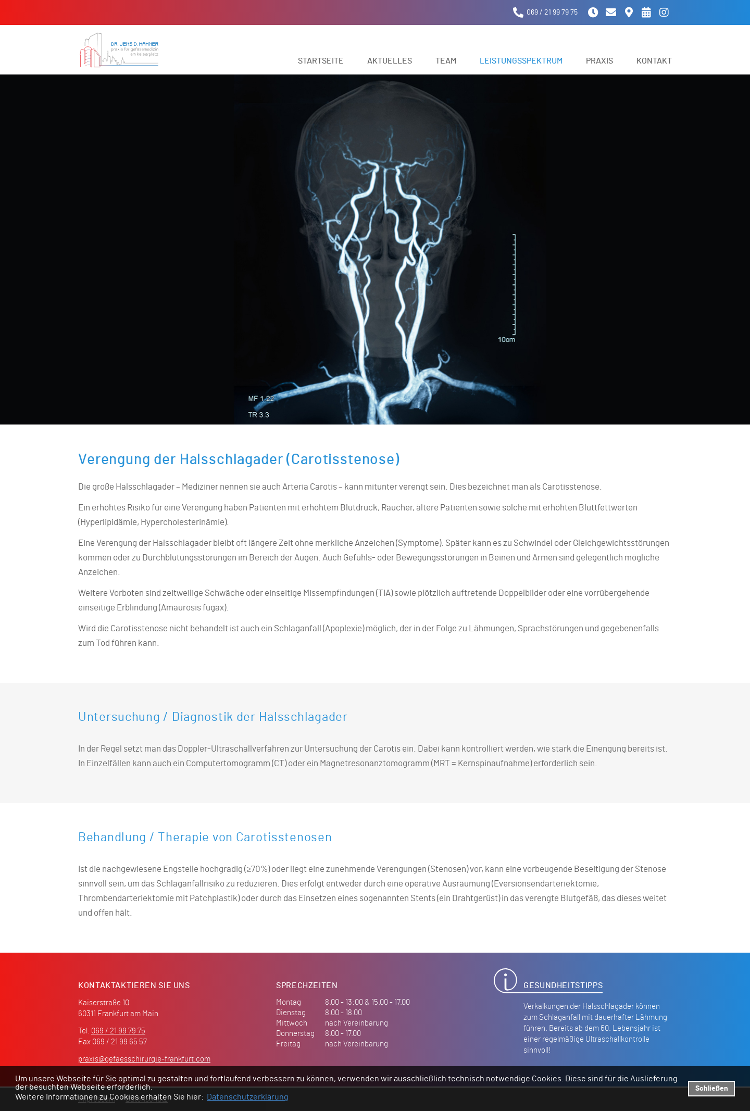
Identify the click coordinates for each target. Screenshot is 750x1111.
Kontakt (654, 61)
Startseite (321, 61)
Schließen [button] (711, 1088)
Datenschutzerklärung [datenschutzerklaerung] (248, 1097)
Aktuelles (389, 61)
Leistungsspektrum (521, 61)
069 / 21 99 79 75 (118, 1031)
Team (445, 61)
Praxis (599, 61)
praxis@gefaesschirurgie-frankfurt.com (144, 1059)
